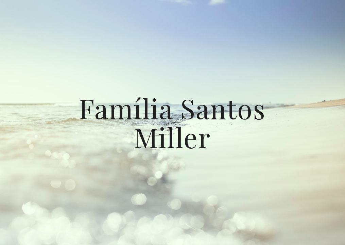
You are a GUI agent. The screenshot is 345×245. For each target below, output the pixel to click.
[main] (172, 122)
